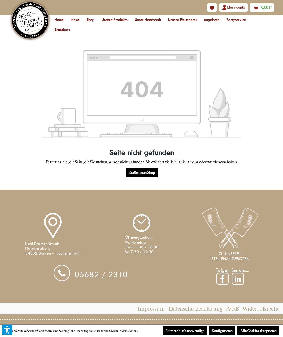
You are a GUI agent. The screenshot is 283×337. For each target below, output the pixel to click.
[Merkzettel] (212, 7)
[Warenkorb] (262, 7)
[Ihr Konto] (233, 7)
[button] (7, 330)
